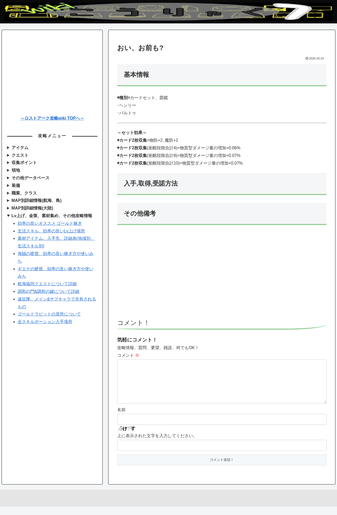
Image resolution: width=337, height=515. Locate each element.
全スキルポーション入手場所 (45, 321)
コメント (128, 355)
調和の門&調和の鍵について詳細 (49, 291)
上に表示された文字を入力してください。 (157, 444)
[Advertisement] (221, 274)
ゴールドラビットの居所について (49, 314)
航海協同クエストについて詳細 (47, 284)
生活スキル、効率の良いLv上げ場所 (51, 231)
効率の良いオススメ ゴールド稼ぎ (50, 223)
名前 (121, 418)
